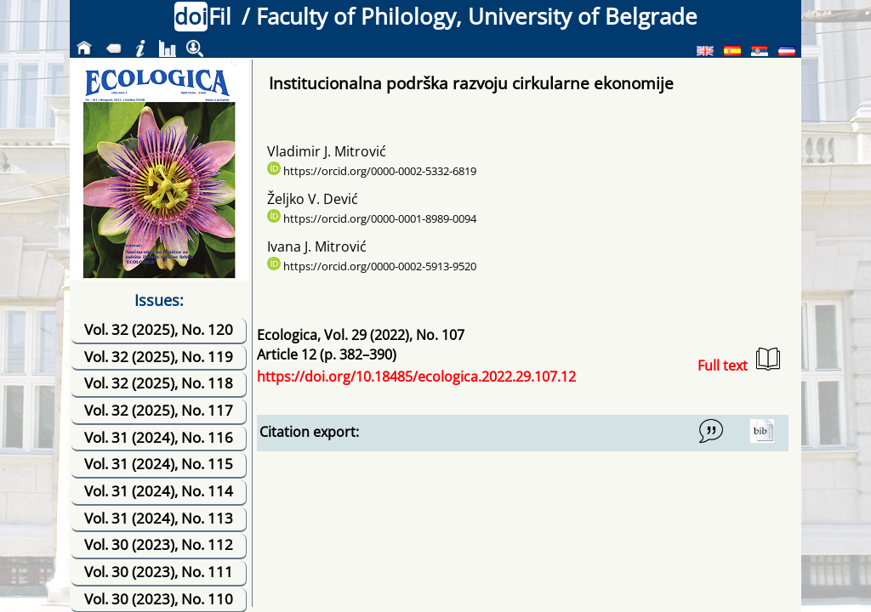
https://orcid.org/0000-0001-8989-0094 (371, 218)
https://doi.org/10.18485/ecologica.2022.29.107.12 (416, 376)
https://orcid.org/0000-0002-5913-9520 (371, 266)
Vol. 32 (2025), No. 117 (158, 410)
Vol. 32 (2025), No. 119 (158, 356)
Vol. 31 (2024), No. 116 (158, 437)
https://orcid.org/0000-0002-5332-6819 (371, 170)
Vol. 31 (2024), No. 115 (158, 463)
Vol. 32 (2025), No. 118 (158, 383)
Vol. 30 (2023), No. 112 (158, 544)
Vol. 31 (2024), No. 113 (158, 518)
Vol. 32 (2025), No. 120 (158, 329)
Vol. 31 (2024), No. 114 (158, 491)
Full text (738, 361)
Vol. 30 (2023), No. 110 (158, 599)
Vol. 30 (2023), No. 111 (158, 571)
